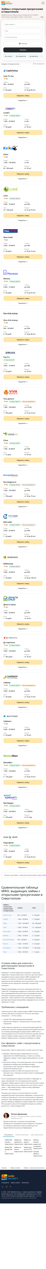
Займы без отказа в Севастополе (9, 1142)
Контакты (25, 1183)
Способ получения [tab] (21, 1135)
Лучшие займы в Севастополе (37, 1154)
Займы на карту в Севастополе (28, 1142)
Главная (4, 1168)
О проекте (5, 1183)
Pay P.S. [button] (5, 944)
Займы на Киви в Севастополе (18, 1149)
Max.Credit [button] (6, 931)
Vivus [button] (5, 952)
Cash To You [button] (7, 915)
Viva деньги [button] (7, 948)
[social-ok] (7, 1187)
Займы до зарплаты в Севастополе (18, 1142)
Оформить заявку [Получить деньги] (23, 96)
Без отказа (8, 56)
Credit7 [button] (5, 919)
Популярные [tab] (8, 1135)
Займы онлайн (15, 1168)
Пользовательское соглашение (26, 1198)
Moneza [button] (5, 935)
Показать (23, 50)
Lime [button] (4, 927)
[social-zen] (10, 1187)
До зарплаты (34, 56)
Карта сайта (15, 1183)
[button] (23, 100)
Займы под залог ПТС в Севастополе (28, 1149)
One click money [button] (8, 940)
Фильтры (23, 43)
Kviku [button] (5, 923)
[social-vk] (2, 1187)
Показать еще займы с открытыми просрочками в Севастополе (24, 875)
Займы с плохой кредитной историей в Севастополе (37, 1144)
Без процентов (21, 56)
